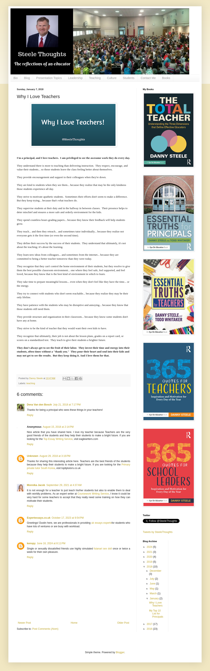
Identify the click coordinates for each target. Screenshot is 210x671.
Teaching (95, 78)
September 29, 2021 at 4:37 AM (64, 485)
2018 (150, 566)
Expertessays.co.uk (38, 517)
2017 (150, 624)
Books (166, 78)
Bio (15, 78)
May (152, 588)
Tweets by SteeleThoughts (157, 532)
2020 (150, 556)
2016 (150, 628)
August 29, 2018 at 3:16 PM (54, 456)
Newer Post (24, 622)
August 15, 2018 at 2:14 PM (58, 426)
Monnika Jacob (36, 485)
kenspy (31, 543)
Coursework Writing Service (93, 493)
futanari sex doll (103, 548)
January (154, 598)
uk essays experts (101, 522)
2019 (150, 561)
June (153, 583)
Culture (112, 78)
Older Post (123, 622)
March (154, 593)
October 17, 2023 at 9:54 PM (68, 517)
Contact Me (148, 78)
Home (74, 622)
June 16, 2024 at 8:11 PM (51, 543)
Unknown (32, 456)
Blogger (120, 652)
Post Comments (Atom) (45, 628)
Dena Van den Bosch (39, 404)
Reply (30, 415)
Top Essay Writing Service (58, 439)
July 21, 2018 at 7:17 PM (67, 404)
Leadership (75, 78)
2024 (150, 546)
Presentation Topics (49, 78)
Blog (27, 78)
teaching (30, 383)
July (152, 578)
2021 (150, 552)
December (155, 570)
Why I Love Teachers (156, 604)
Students (128, 78)
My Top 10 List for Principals (156, 613)
